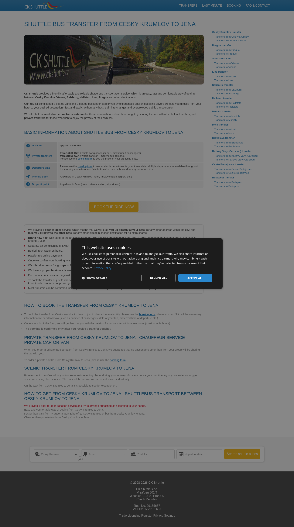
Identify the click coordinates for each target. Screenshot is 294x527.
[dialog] (147, 263)
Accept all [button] (195, 278)
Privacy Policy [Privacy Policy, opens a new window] (103, 268)
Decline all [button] (158, 278)
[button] (94, 278)
